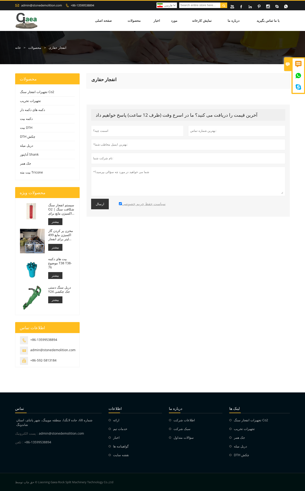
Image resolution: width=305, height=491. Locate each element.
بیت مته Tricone (31, 172)
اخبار (157, 20)
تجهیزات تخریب (30, 101)
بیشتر (55, 221)
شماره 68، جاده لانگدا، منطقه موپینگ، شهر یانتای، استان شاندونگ (54, 422)
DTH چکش (27, 136)
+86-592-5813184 (43, 360)
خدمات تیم (120, 429)
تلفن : (19, 442)
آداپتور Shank (29, 154)
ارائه (116, 420)
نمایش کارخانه (202, 20)
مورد (174, 20)
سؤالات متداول (183, 437)
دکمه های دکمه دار (32, 110)
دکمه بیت (26, 118)
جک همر (25, 163)
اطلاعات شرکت (184, 420)
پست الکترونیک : (26, 433)
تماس (19, 408)
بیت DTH (26, 127)
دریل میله (26, 145)
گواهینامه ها (121, 446)
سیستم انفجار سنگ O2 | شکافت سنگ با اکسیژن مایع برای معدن (61, 209)
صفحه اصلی (103, 20)
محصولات (134, 20)
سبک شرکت (181, 429)
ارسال (100, 204)
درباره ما (233, 20)
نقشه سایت (121, 455)
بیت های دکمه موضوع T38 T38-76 (60, 263)
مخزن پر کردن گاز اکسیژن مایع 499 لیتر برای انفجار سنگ (60, 235)
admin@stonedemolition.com (41, 5)
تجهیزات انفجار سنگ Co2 (37, 92)
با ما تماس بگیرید (268, 20)
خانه (18, 47)
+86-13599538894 (82, 5)
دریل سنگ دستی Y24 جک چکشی (59, 289)
